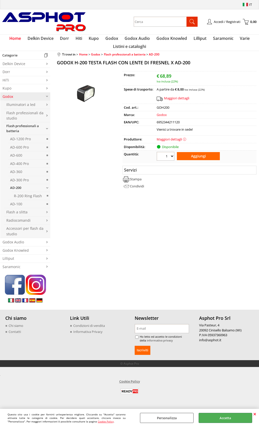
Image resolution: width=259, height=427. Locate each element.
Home (22, 40)
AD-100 (16, 209)
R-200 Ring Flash (28, 201)
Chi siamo (16, 331)
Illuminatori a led (20, 110)
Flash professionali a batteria (22, 134)
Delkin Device (46, 40)
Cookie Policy (106, 421)
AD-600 (16, 161)
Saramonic (217, 40)
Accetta (225, 418)
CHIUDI (254, 413)
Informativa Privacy (88, 337)
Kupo (95, 40)
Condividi (137, 190)
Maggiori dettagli (176, 104)
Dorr (69, 40)
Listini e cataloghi (129, 50)
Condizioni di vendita (89, 331)
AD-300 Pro (19, 185)
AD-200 (15, 193)
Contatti (15, 337)
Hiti (82, 40)
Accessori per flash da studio (24, 237)
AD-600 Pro (19, 153)
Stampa (136, 183)
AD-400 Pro (19, 169)
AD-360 (16, 177)
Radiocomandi (18, 226)
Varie (238, 40)
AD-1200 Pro (20, 145)
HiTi (6, 85)
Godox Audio (136, 40)
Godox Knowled (169, 40)
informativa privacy (151, 346)
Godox (111, 40)
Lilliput (195, 40)
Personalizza (167, 418)
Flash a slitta (17, 218)
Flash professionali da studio (24, 121)
